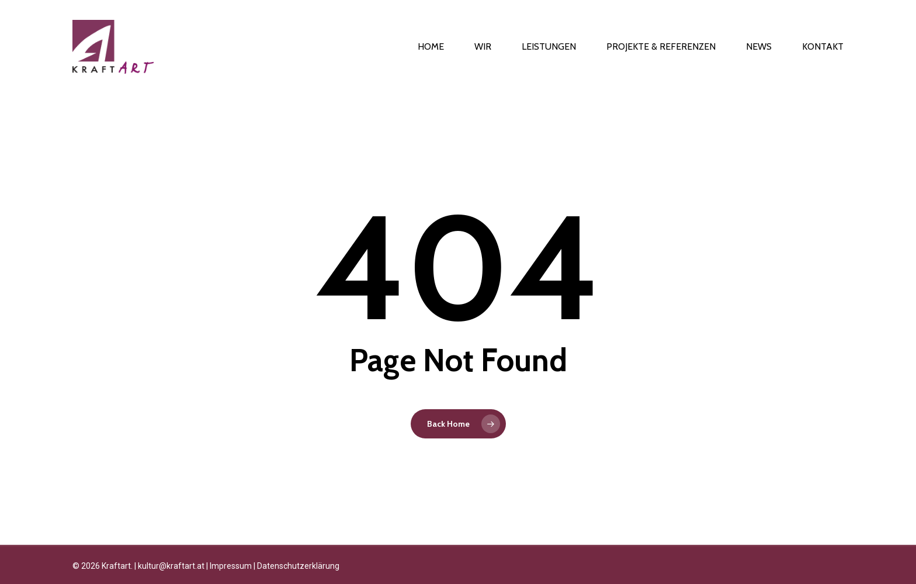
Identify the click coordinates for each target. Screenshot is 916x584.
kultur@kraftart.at (171, 566)
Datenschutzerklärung (298, 566)
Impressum (231, 566)
